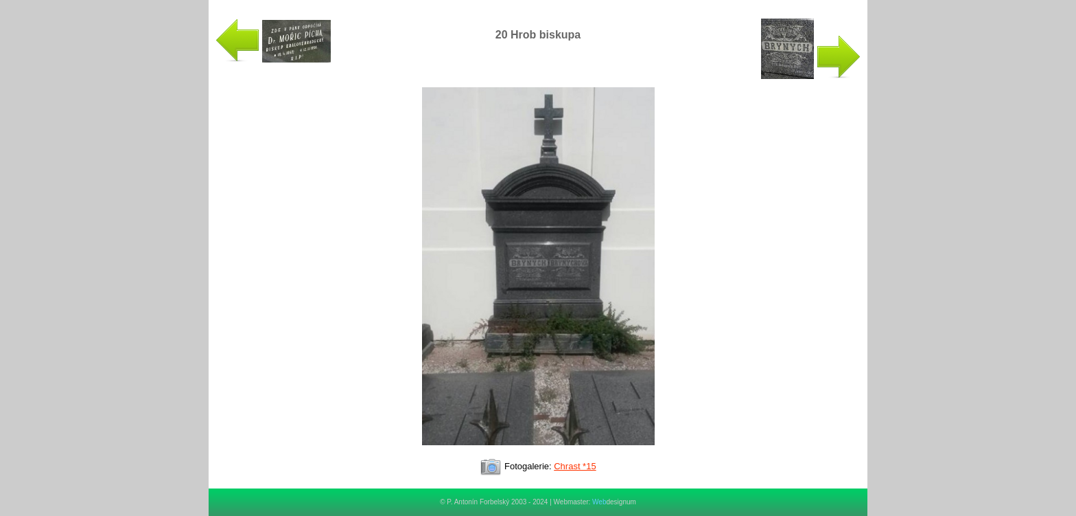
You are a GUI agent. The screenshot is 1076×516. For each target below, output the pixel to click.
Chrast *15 (575, 466)
